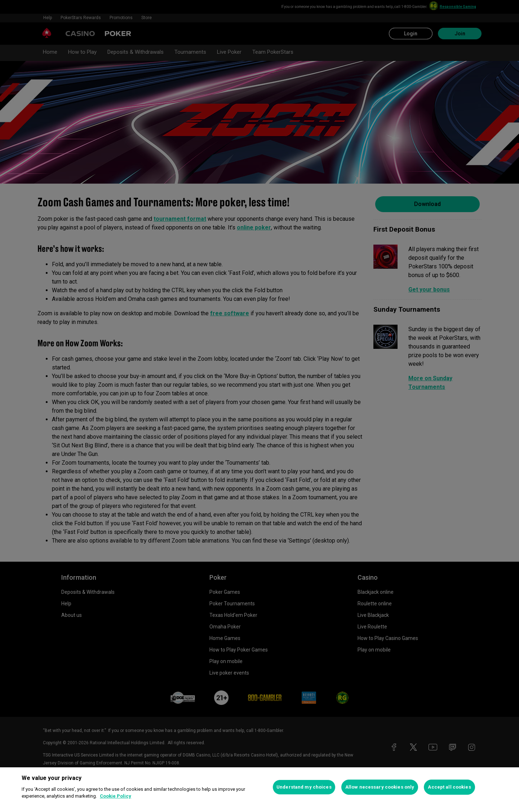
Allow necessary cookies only (379, 787)
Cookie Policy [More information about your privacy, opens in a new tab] (115, 796)
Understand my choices (304, 787)
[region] (259, 787)
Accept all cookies (449, 787)
